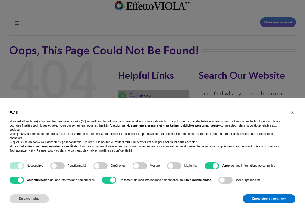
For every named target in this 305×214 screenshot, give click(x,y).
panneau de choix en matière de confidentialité (101, 150)
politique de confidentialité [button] (191, 121)
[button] (292, 112)
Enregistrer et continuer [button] (269, 198)
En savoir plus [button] (29, 198)
